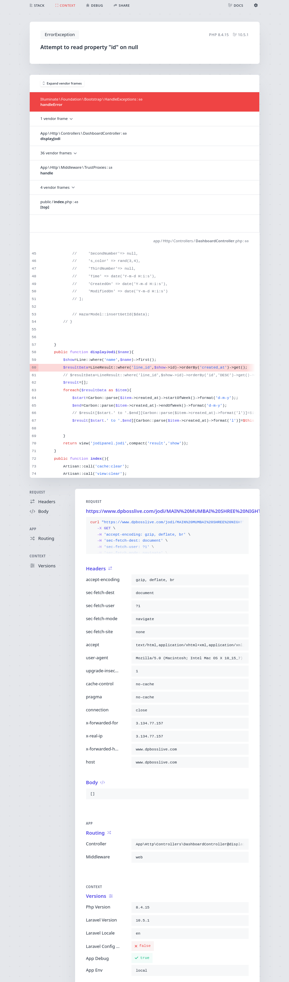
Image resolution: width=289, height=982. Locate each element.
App (33, 529)
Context (38, 556)
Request (37, 492)
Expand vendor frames (62, 83)
